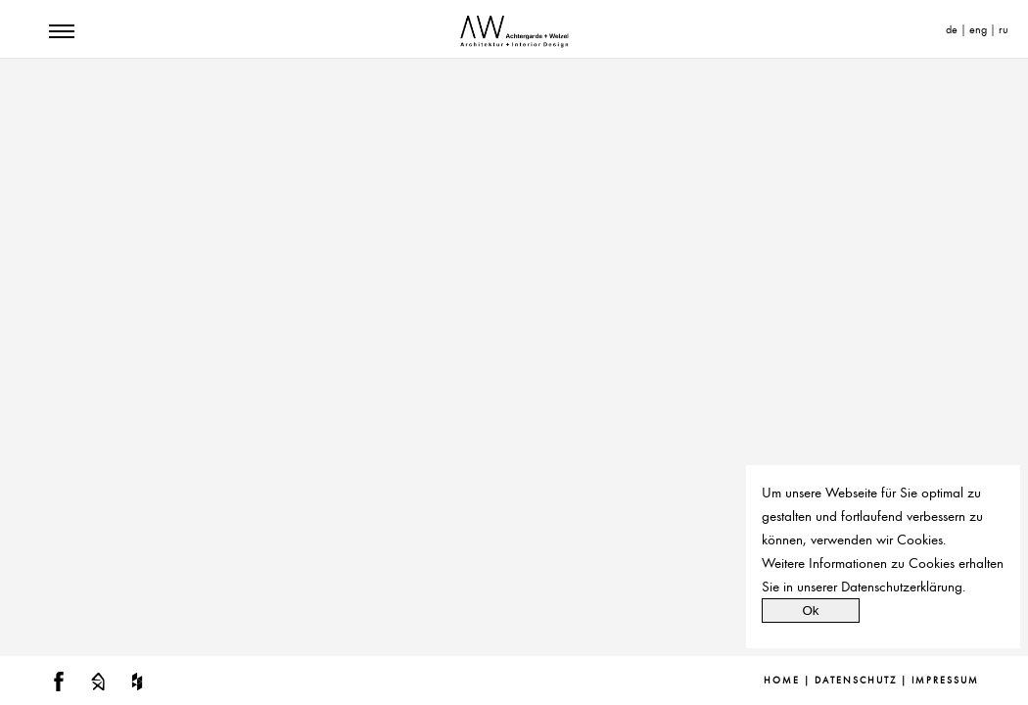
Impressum (945, 680)
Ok (810, 610)
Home (782, 680)
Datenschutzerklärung (901, 586)
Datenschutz (856, 680)
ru (1003, 29)
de (952, 29)
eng (978, 29)
